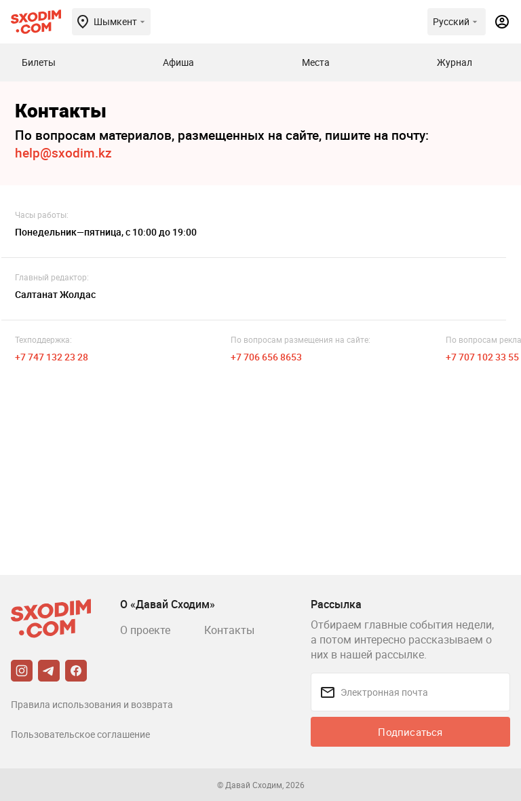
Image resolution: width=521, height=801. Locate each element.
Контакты (229, 629)
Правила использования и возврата (92, 704)
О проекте (145, 629)
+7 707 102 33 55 (482, 356)
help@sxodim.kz (63, 153)
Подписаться (410, 732)
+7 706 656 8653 (266, 356)
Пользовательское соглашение (80, 734)
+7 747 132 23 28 (51, 356)
